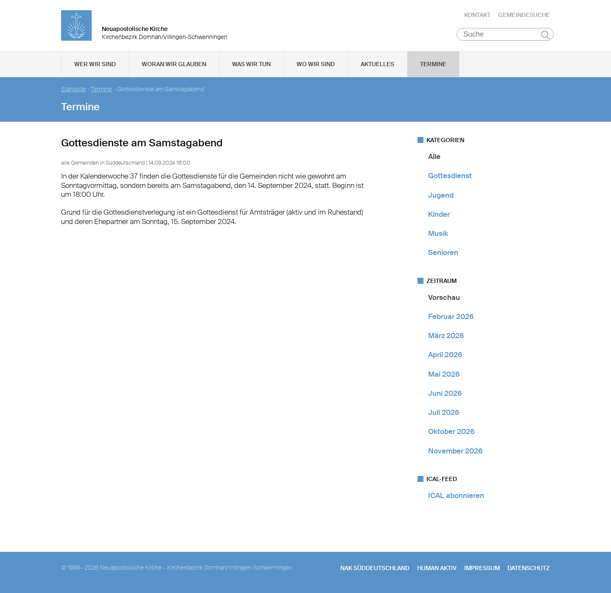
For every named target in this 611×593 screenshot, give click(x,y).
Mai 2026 (444, 374)
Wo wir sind (316, 64)
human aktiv (437, 568)
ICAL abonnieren (456, 495)
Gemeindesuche (524, 15)
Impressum (482, 568)
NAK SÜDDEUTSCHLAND (374, 568)
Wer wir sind (95, 64)
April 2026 (445, 354)
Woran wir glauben (174, 64)
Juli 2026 (443, 412)
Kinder (439, 214)
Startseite (73, 89)
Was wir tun (251, 64)
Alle (434, 156)
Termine (433, 64)
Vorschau (444, 297)
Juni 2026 (445, 393)
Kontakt (477, 15)
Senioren (443, 252)
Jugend (441, 195)
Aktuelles (377, 64)
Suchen (545, 34)
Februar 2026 (451, 316)
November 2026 (455, 451)
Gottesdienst (450, 175)
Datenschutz (528, 568)
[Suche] (505, 34)
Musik (438, 233)
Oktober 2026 (451, 431)
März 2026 (446, 335)
